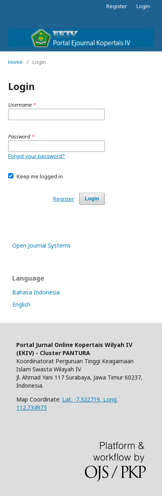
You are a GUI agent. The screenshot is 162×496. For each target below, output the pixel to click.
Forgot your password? (36, 156)
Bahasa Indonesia (36, 292)
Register (116, 6)
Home (15, 62)
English (21, 304)
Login (143, 6)
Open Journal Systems (41, 245)
